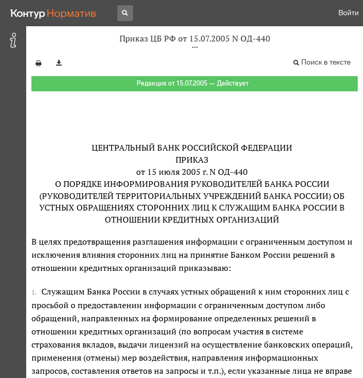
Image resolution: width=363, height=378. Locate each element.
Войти (348, 12)
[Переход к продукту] (53, 13)
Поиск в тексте (325, 62)
